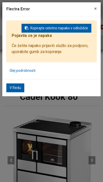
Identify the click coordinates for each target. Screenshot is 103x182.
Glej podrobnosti (22, 71)
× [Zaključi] (95, 9)
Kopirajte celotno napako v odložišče (56, 28)
